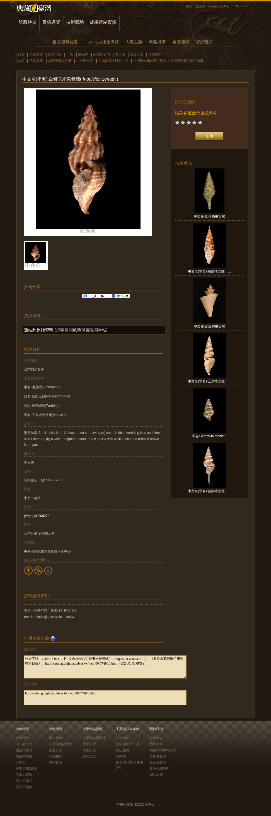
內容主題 (133, 42)
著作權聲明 (157, 756)
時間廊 (121, 756)
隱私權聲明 (157, 762)
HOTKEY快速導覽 (101, 42)
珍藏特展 (28, 22)
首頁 (189, 6)
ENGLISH (240, 6)
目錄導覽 (51, 22)
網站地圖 (156, 775)
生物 (69, 55)
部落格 (200, 6)
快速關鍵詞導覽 (60, 744)
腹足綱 (120, 55)
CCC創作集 (24, 744)
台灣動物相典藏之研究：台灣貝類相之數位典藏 (168, 61)
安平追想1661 (26, 769)
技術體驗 (75, 22)
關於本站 (156, 744)
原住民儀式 (24, 781)
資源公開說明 (159, 769)
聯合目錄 (55, 738)
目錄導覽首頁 (65, 42)
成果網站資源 (103, 22)
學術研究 (89, 750)
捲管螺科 (155, 55)
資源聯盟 (204, 42)
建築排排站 (24, 750)
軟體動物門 (101, 55)
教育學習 (89, 744)
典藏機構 (157, 42)
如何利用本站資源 (162, 750)
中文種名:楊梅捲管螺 (209, 216)
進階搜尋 (181, 42)
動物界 (83, 55)
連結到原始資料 (38, 329)
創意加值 (89, 756)
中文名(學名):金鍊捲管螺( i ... (209, 491)
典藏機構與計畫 (59, 61)
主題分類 (55, 750)
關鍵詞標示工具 (127, 744)
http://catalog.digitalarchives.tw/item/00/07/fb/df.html (105, 697)
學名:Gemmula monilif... (209, 436)
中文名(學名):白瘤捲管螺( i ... (209, 271)
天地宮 (21, 762)
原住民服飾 (24, 787)
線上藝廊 (122, 750)
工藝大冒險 (24, 775)
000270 (44, 516)
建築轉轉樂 (24, 756)
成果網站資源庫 (94, 738)
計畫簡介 (156, 738)
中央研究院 (84, 61)
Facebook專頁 (219, 6)
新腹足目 (136, 55)
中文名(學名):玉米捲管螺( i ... (209, 381)
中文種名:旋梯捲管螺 (209, 326)
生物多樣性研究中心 (113, 61)
